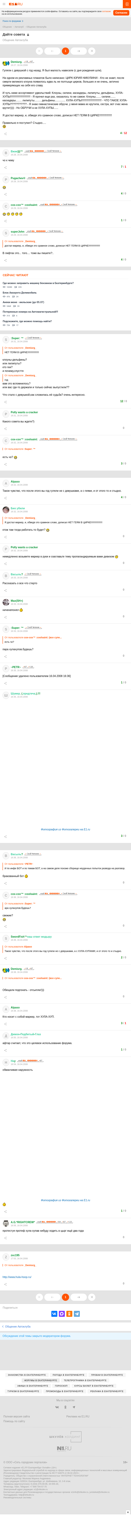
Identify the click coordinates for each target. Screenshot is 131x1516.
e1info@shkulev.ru (79, 1492)
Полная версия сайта (16, 1416)
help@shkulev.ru (26, 1495)
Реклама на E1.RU (77, 1416)
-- (26, 1034)
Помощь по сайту (14, 1421)
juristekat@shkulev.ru (100, 1492)
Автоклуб (19, 27)
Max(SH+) (17, 600)
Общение (7, 27)
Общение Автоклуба (36, 27)
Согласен (121, 12)
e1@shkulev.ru (41, 1489)
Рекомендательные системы (17, 1497)
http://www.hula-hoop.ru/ (17, 1277)
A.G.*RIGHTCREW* (23, 1222)
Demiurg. (16, 61)
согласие (106, 11)
